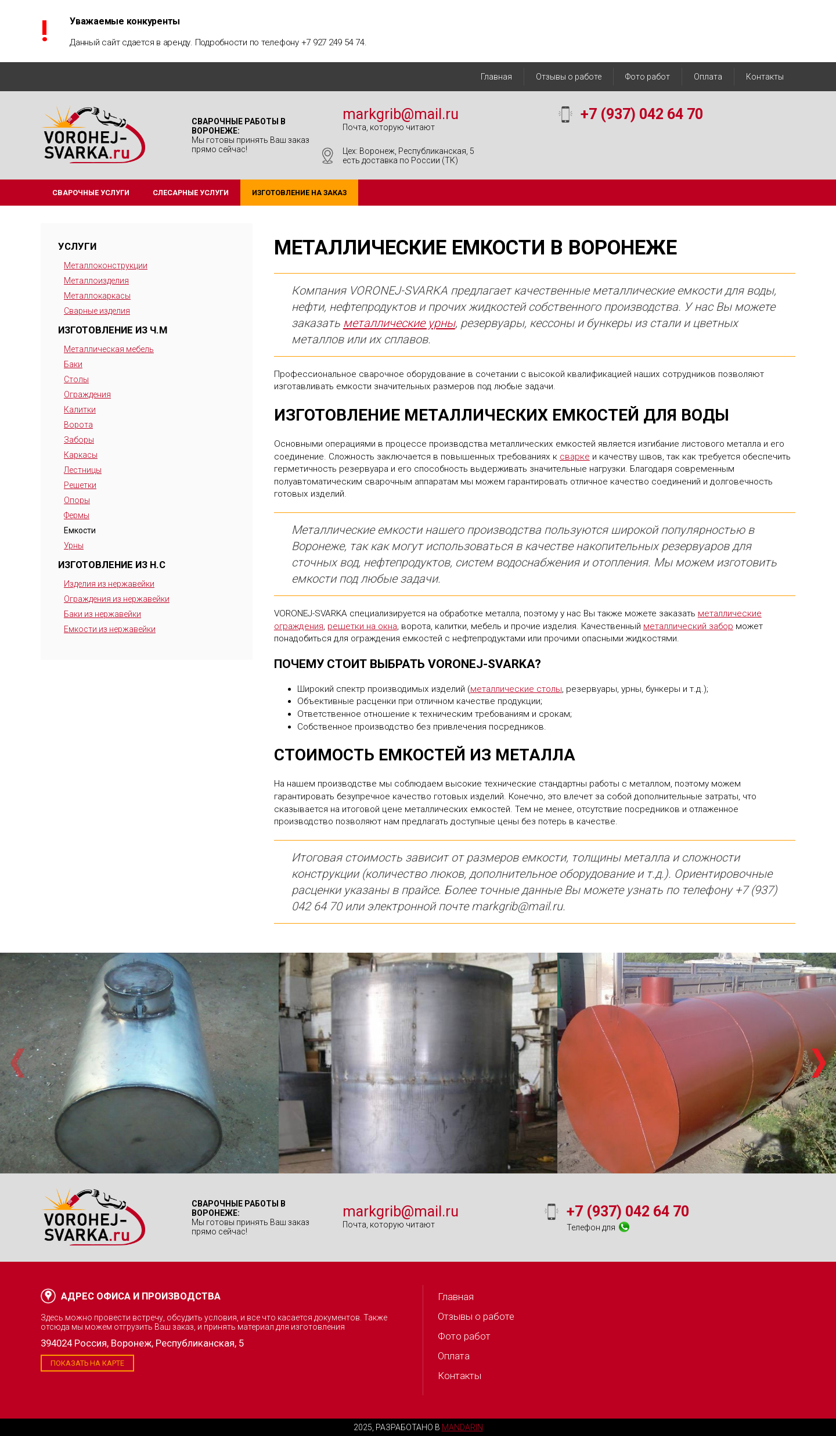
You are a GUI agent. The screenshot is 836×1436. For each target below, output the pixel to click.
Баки (73, 364)
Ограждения (87, 394)
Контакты (765, 76)
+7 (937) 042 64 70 (642, 114)
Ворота (78, 424)
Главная (496, 76)
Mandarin (462, 1427)
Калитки (80, 409)
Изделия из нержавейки (109, 583)
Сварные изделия (97, 310)
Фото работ (647, 76)
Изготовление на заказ (299, 192)
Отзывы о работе (568, 76)
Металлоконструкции (105, 265)
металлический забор (688, 626)
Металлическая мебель (109, 349)
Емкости (80, 530)
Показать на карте (87, 1363)
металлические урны (399, 323)
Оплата (708, 76)
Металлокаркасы (97, 295)
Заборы (79, 439)
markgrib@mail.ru (401, 114)
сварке (575, 456)
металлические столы (516, 689)
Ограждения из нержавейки (117, 599)
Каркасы (81, 454)
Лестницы (83, 470)
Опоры (77, 500)
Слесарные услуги (191, 192)
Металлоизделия (96, 280)
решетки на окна (362, 626)
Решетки (80, 485)
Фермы (76, 515)
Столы (76, 379)
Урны (74, 545)
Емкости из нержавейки (110, 629)
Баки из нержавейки (102, 614)
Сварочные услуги (90, 192)
